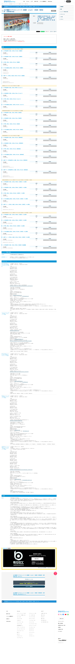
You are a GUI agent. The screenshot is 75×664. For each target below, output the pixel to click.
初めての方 (36, 2)
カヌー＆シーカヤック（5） (21, 647)
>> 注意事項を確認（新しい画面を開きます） (18, 263)
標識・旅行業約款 (60, 641)
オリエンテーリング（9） (32, 644)
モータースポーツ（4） (20, 649)
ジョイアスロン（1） (20, 656)
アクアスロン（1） (32, 654)
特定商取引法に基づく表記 (61, 643)
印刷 (55, 34)
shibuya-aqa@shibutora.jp (19, 393)
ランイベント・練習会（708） (21, 633)
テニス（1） (31, 652)
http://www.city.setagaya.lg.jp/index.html (17, 434)
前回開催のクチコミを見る (29, 597)
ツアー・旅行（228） (32, 633)
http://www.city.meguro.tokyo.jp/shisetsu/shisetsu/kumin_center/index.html (22, 295)
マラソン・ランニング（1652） (21, 631)
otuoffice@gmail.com (18, 495)
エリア (32, 2)
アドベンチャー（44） (20, 640)
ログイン (69, 2)
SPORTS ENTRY (8, 2)
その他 (61, 19)
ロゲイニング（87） (32, 637)
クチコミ (61, 21)
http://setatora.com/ (28, 445)
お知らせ (7, 637)
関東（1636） (43, 633)
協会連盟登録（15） (20, 644)
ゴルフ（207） (19, 635)
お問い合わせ (61, 637)
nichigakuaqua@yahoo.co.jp (19, 350)
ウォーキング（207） (32, 635)
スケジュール (62, 16)
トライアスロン (6, 6)
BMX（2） (18, 652)
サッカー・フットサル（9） (21, 645)
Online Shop (50, 2)
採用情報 (59, 645)
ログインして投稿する (29, 604)
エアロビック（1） (19, 654)
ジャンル (27, 2)
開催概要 (61, 9)
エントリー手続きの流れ (64, 14)
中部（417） (43, 635)
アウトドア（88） (19, 637)
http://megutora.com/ (27, 306)
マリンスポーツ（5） (32, 645)
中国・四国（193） (44, 638)
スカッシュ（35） (19, 642)
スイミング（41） (31, 640)
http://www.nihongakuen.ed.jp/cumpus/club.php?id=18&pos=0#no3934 (21, 352)
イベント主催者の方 (43, 2)
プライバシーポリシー (61, 639)
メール (51, 34)
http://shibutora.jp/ (26, 394)
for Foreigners (60, 649)
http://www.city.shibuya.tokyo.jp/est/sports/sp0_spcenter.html (20, 384)
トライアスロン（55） (32, 638)
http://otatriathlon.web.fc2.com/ (28, 496)
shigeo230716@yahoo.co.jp (18, 305)
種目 (61, 11)
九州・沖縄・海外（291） (45, 640)
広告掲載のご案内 (60, 647)
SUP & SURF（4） (31, 647)
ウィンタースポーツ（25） (33, 642)
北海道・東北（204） (44, 631)
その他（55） (19, 638)
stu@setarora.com (18, 444)
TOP (24, 2)
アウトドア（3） (31, 649)
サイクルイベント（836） (33, 631)
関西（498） (43, 637)
